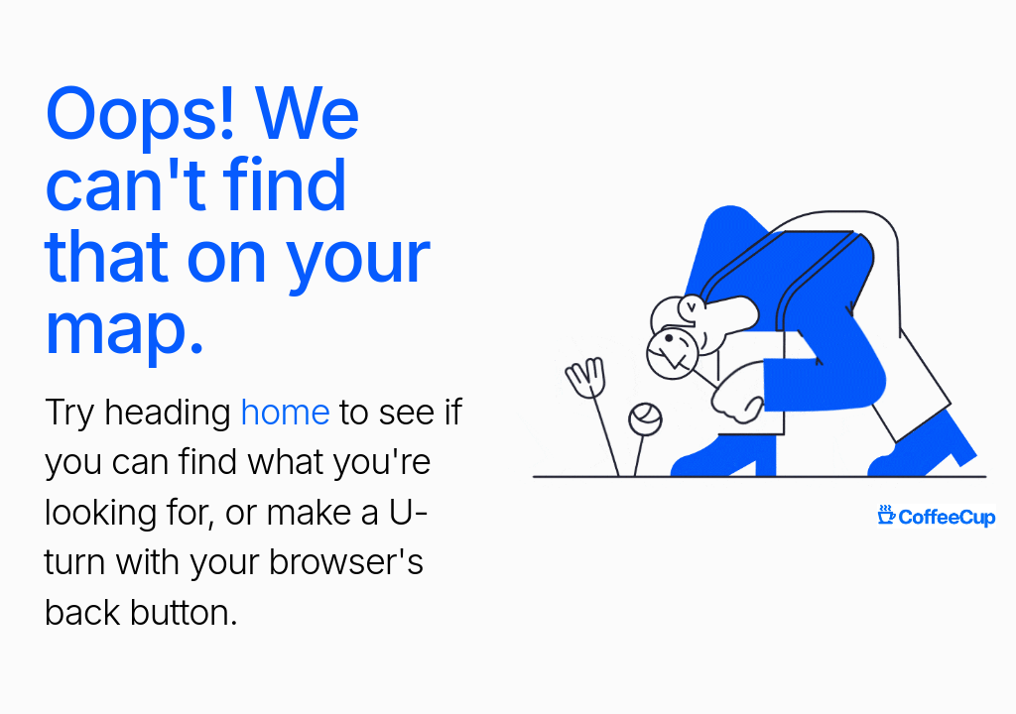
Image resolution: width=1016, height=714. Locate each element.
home (285, 411)
